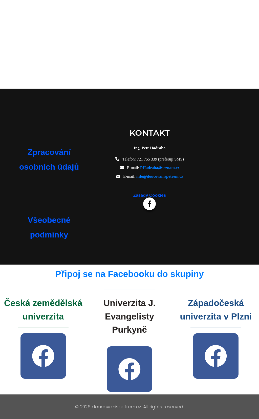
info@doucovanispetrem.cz (159, 176)
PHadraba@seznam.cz (159, 168)
